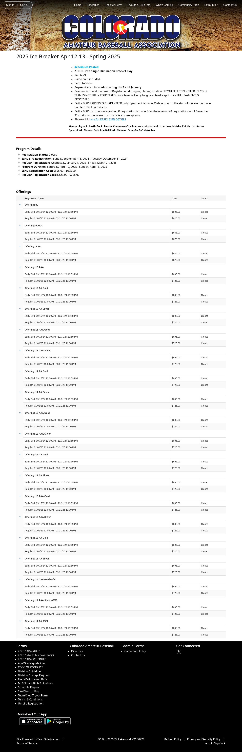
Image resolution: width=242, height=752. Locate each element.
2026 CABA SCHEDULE (32, 659)
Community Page (188, 5)
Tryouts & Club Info (138, 5)
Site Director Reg (28, 691)
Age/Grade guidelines (31, 663)
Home (77, 5)
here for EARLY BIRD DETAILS (108, 119)
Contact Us (230, 5)
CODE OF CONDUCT (30, 667)
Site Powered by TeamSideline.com (38, 739)
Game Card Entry (135, 651)
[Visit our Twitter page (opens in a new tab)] (179, 651)
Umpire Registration (30, 703)
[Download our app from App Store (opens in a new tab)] (32, 721)
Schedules (93, 5)
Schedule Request (29, 687)
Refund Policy (173, 739)
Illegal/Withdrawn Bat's (32, 679)
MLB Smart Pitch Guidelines (35, 683)
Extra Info (211, 5)
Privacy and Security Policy (203, 739)
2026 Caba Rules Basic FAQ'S (36, 655)
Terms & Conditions (30, 699)
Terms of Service (27, 743)
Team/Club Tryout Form (33, 695)
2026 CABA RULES (29, 651)
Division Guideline (29, 671)
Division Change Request (33, 675)
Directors (77, 651)
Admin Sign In (215, 743)
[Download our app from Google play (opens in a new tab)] (58, 721)
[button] (20, 204)
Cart (24, 5)
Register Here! (113, 5)
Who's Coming (164, 5)
